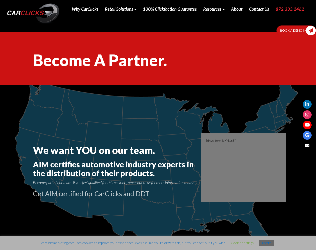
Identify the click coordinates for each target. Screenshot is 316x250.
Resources (214, 9)
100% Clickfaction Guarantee (170, 9)
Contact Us (259, 9)
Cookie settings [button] (242, 243)
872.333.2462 (290, 9)
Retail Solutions (120, 9)
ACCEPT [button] (266, 243)
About (236, 9)
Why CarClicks (85, 9)
